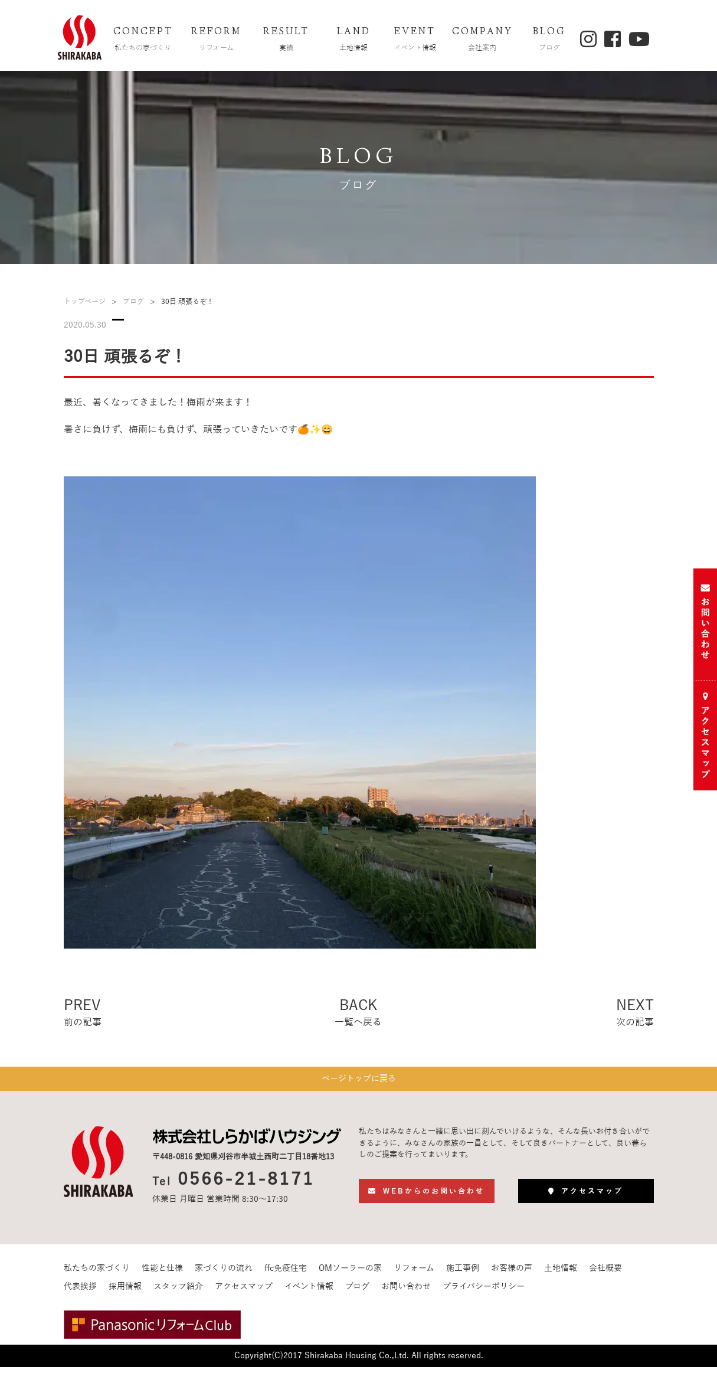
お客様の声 (511, 1274)
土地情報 (560, 1274)
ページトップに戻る (359, 1081)
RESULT (286, 40)
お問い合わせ (406, 1292)
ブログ (133, 302)
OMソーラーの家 (350, 1274)
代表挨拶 (80, 1292)
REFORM (216, 40)
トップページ (85, 302)
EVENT (415, 40)
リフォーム (414, 1274)
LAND (353, 40)
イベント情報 (308, 1292)
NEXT (635, 1013)
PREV (83, 1013)
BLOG (549, 40)
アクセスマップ (244, 1292)
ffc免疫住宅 (285, 1274)
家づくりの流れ (224, 1274)
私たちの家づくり (97, 1274)
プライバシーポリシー (484, 1292)
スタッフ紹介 (178, 1292)
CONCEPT (142, 40)
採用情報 (125, 1292)
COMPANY (482, 40)
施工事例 (462, 1274)
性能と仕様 (162, 1274)
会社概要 (605, 1274)
